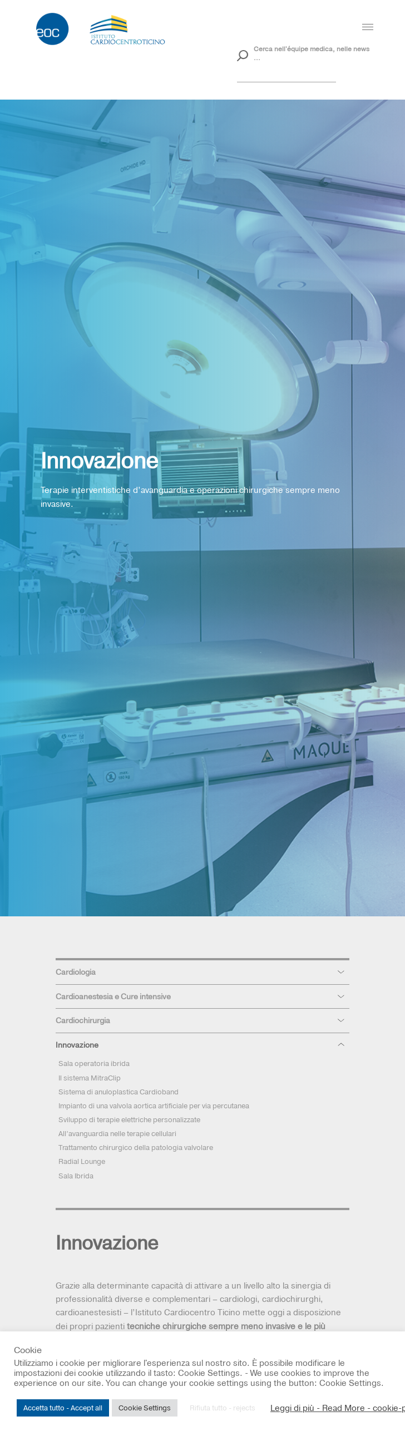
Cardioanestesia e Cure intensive (113, 996)
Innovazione (77, 1045)
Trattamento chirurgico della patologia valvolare (135, 1147)
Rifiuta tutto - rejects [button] (222, 1407)
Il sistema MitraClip (89, 1077)
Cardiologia (76, 972)
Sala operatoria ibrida (94, 1063)
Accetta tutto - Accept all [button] (62, 1407)
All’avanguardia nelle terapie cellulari (117, 1133)
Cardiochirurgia (83, 1020)
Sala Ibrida (75, 1175)
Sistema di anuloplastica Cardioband (118, 1091)
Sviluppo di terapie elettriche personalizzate (129, 1119)
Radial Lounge (81, 1161)
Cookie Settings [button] (144, 1407)
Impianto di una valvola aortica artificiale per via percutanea (153, 1105)
